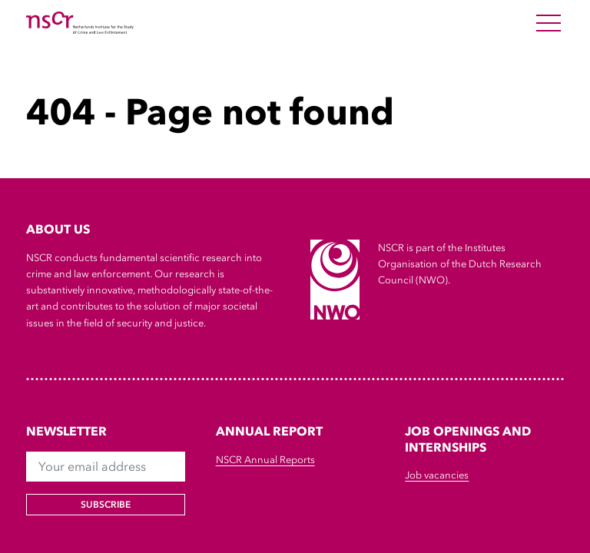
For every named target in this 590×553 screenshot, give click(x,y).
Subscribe (106, 504)
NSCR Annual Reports (265, 459)
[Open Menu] (548, 23)
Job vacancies (437, 475)
